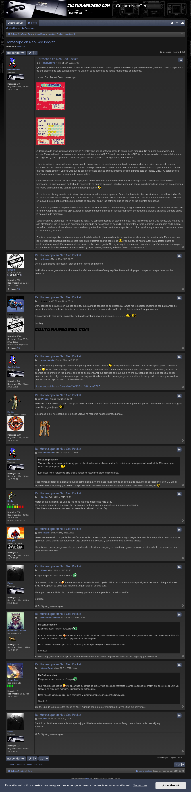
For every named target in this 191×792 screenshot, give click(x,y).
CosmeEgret (13, 680)
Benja (10, 501)
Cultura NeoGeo (16, 23)
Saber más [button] (140, 785)
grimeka (11, 270)
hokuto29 (21, 46)
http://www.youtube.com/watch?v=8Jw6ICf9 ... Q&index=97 (66, 386)
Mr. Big (10, 412)
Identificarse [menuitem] (178, 24)
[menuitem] (172, 23)
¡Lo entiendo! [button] (170, 785)
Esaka (10, 583)
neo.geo (11, 541)
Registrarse (30, 28)
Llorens (11, 314)
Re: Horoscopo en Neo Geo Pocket (58, 255)
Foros (34, 23)
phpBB (88, 779)
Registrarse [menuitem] (183, 24)
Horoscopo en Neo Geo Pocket (30, 42)
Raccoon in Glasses (16, 630)
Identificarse (14, 28)
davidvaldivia (13, 69)
